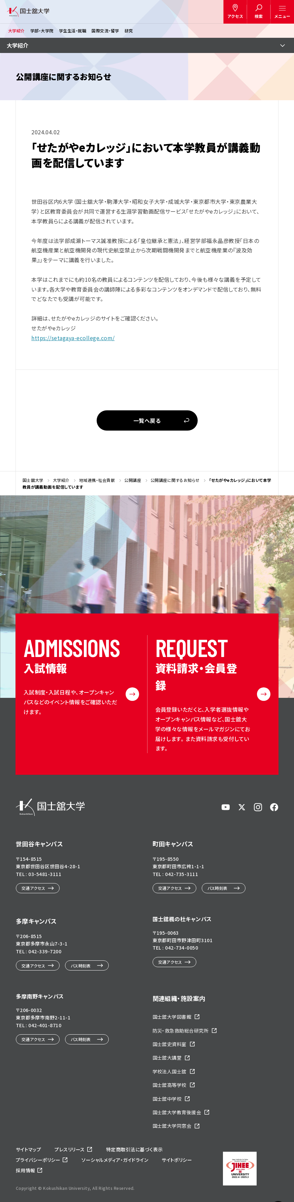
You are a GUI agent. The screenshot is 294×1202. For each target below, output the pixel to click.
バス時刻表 (217, 888)
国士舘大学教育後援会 (177, 1112)
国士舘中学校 (167, 1098)
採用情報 (25, 1170)
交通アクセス (33, 888)
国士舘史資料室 (170, 1044)
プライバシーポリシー (38, 1159)
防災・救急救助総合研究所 (181, 1030)
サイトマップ (28, 1149)
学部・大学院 (42, 30)
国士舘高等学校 (170, 1085)
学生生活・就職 (72, 30)
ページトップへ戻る (278, 1166)
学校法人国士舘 (170, 1071)
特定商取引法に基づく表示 (134, 1149)
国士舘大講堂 (167, 1057)
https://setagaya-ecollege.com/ (73, 338)
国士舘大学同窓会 (172, 1125)
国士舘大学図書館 (172, 1016)
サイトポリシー (177, 1159)
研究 (129, 30)
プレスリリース (70, 1149)
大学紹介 (16, 30)
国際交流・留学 (105, 30)
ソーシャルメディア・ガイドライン (114, 1159)
